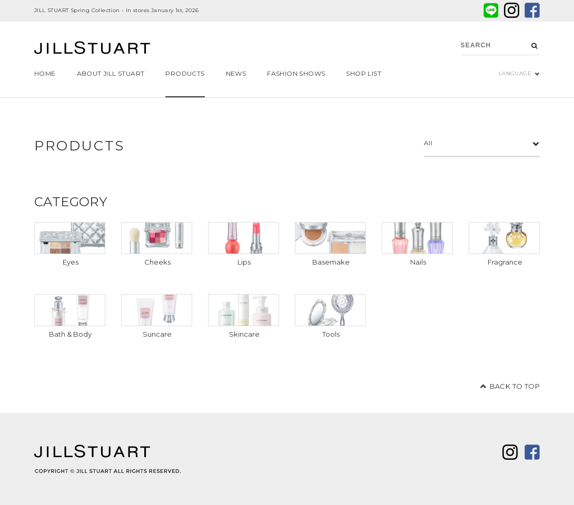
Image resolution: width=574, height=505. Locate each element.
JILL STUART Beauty (92, 49)
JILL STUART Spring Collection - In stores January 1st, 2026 (116, 10)
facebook (532, 10)
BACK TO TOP (515, 386)
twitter (511, 10)
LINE (491, 10)
